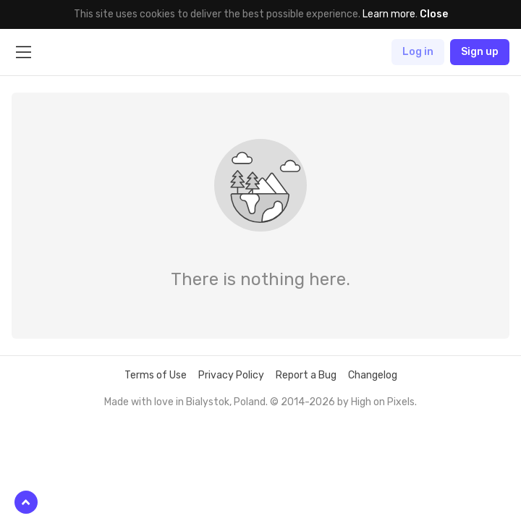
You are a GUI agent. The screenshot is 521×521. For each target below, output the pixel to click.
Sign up (480, 52)
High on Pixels (383, 402)
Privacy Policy (231, 375)
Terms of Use (155, 375)
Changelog (372, 375)
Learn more (389, 14)
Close (434, 14)
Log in (417, 52)
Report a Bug (306, 375)
